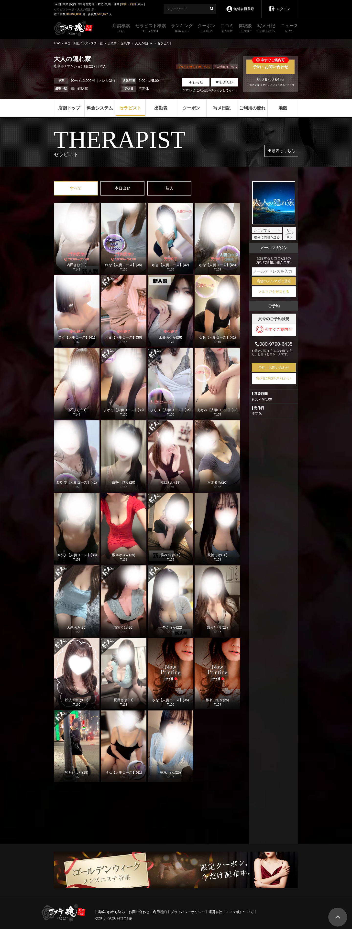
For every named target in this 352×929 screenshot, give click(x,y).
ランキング (182, 28)
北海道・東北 (94, 4)
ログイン (279, 5)
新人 (169, 188)
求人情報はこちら (225, 67)
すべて (76, 188)
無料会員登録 (240, 5)
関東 (65, 4)
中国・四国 (128, 4)
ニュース (289, 28)
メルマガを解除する (273, 291)
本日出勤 (122, 188)
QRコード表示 (289, 233)
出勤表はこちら (281, 151)
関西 (73, 4)
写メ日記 (266, 28)
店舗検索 (121, 28)
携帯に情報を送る (267, 237)
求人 (140, 4)
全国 (58, 4)
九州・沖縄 (112, 4)
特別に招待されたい (273, 378)
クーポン (206, 28)
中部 (81, 4)
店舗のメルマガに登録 (274, 281)
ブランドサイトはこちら (194, 67)
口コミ (227, 28)
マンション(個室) (80, 66)
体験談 (245, 28)
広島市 (59, 66)
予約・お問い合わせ (270, 64)
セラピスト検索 (150, 28)
